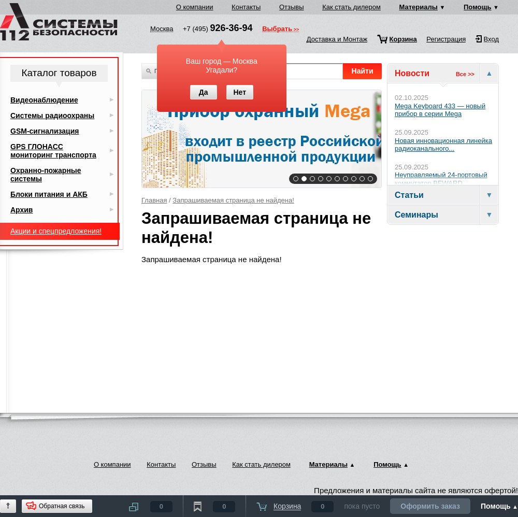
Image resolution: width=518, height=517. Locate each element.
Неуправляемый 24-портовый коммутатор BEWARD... (441, 179)
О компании (194, 7)
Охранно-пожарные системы (45, 174)
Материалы (418, 7)
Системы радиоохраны (52, 115)
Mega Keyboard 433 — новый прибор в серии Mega (440, 110)
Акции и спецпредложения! (56, 231)
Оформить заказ (430, 506)
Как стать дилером (351, 7)
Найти (362, 71)
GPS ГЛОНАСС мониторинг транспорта (53, 150)
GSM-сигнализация (44, 131)
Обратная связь (61, 506)
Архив (21, 210)
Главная (154, 200)
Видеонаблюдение (44, 100)
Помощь (477, 7)
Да (203, 92)
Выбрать (277, 29)
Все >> (465, 74)
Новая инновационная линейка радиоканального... (443, 145)
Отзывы (291, 7)
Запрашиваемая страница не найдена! (233, 200)
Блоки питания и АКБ (49, 194)
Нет (239, 92)
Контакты (246, 7)
